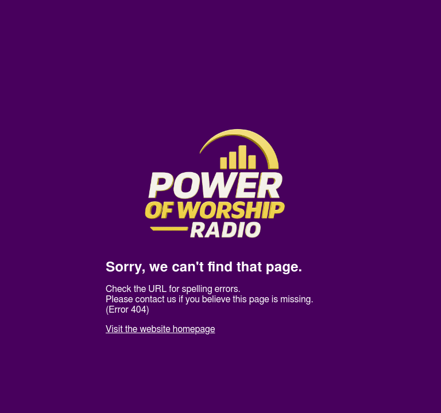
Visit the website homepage (160, 329)
